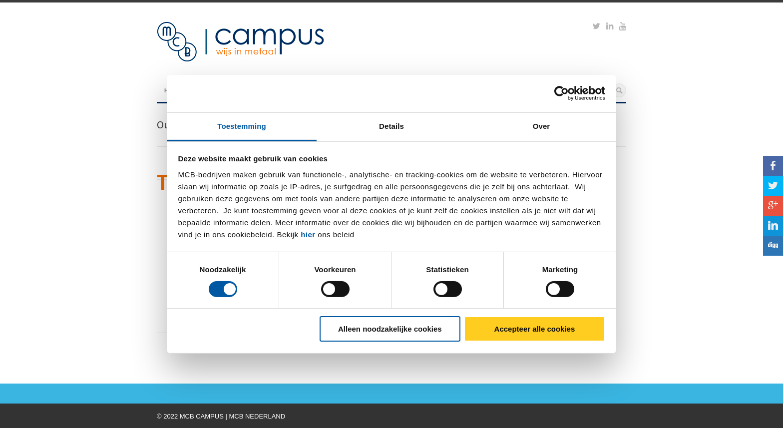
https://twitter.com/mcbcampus (596, 27)
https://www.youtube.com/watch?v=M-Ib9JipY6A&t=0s (622, 27)
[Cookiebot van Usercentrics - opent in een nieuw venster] (561, 93)
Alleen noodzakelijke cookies (390, 329)
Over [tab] (541, 125)
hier (308, 234)
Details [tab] (391, 125)
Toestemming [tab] (241, 125)
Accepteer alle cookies (534, 329)
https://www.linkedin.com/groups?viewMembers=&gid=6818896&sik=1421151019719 (609, 27)
